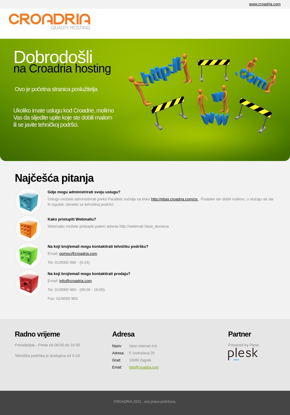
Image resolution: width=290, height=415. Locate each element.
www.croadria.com (265, 4)
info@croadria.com (75, 281)
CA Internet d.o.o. (53, 24)
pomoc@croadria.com (78, 253)
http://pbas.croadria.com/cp (175, 199)
